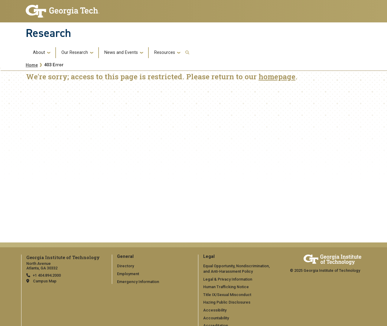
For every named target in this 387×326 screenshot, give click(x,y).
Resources (164, 52)
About (39, 52)
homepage (277, 76)
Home (32, 65)
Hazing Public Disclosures (226, 302)
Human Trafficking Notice (226, 287)
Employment (128, 274)
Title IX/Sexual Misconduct (227, 294)
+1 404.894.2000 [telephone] (47, 275)
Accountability (216, 318)
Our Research (74, 52)
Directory (125, 266)
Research (48, 33)
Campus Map (45, 281)
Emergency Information (138, 281)
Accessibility (214, 310)
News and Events (121, 52)
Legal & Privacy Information (227, 279)
